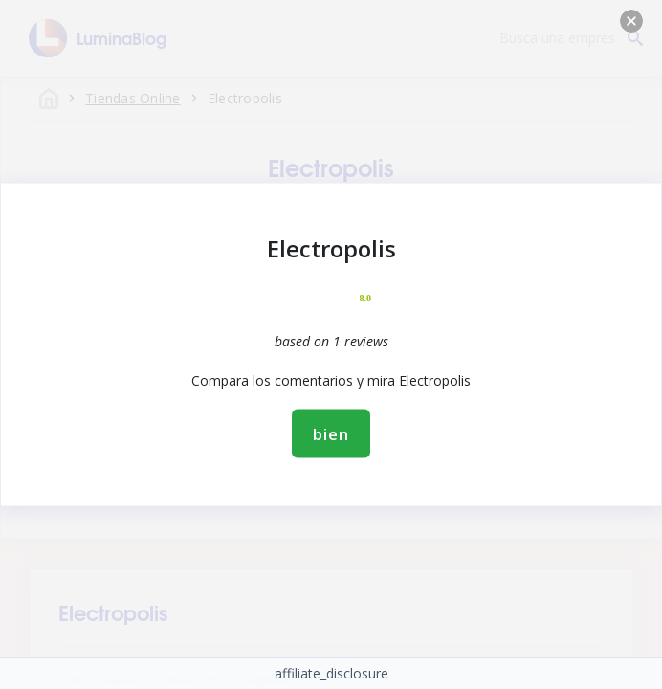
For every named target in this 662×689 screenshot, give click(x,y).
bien (330, 434)
